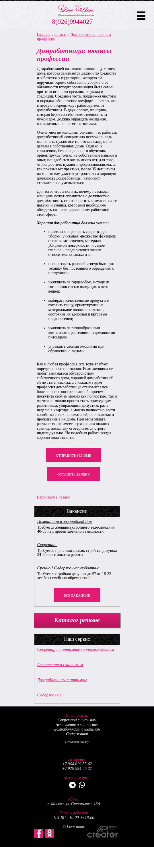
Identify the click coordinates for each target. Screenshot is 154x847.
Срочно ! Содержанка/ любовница (68, 568)
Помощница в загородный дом (64, 521)
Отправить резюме (73, 455)
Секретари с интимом (77, 720)
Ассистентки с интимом (60, 664)
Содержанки (49, 695)
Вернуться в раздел (53, 497)
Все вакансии (77, 595)
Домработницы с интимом (62, 679)
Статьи (60, 34)
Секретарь (47, 544)
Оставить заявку (73, 474)
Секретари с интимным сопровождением (75, 649)
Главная (43, 34)
